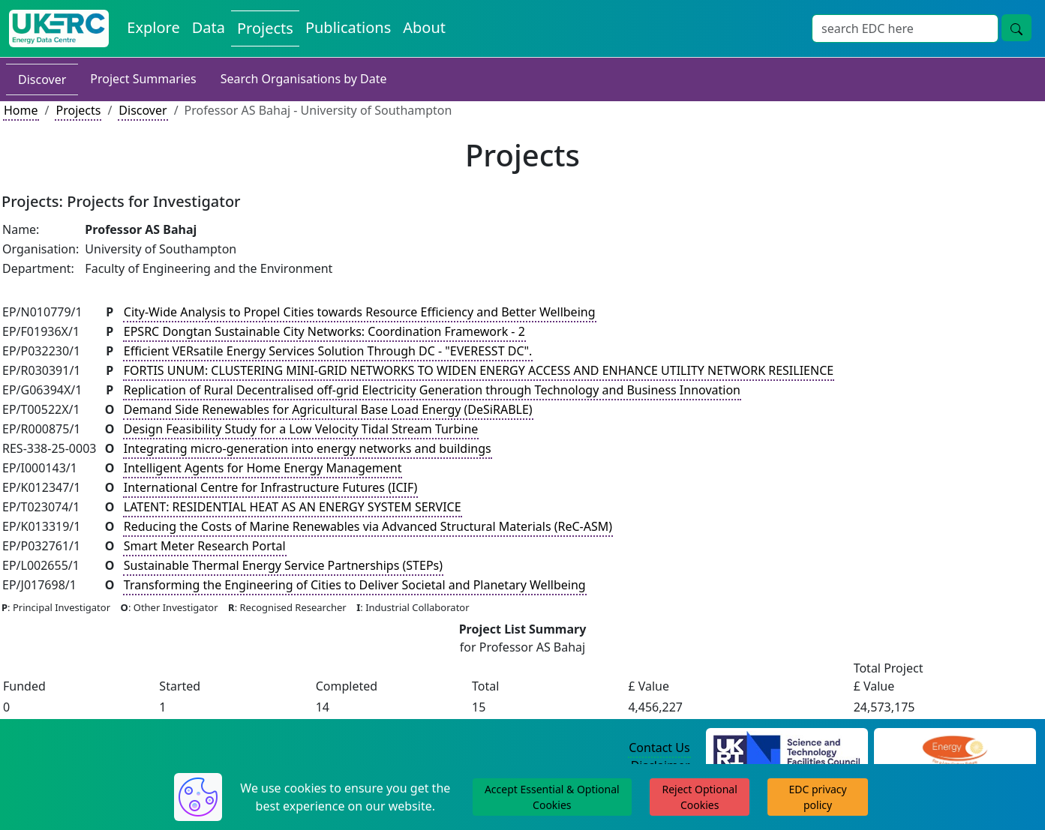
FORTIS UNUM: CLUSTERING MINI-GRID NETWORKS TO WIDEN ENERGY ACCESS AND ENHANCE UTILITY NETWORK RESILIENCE (478, 370)
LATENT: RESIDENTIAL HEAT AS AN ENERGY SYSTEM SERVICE (292, 507)
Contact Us (659, 747)
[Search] (905, 28)
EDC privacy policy (817, 797)
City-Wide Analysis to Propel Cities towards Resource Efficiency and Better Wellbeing (360, 312)
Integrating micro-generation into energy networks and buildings (307, 448)
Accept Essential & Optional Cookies (552, 797)
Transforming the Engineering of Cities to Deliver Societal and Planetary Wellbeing (355, 585)
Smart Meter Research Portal (205, 546)
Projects (265, 28)
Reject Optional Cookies (699, 797)
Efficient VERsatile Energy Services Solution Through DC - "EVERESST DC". (328, 351)
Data (208, 27)
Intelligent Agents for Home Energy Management (263, 468)
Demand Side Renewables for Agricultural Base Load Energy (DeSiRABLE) (328, 409)
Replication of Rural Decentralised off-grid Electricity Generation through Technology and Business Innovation (432, 390)
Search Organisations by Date (304, 78)
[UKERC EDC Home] (59, 28)
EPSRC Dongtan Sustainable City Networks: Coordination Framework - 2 (324, 331)
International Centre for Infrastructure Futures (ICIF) (271, 487)
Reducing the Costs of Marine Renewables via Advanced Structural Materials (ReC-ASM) (368, 526)
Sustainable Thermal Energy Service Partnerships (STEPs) (283, 565)
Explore (153, 27)
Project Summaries (143, 78)
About (424, 27)
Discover (42, 79)
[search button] (1016, 27)
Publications (348, 27)
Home (21, 110)
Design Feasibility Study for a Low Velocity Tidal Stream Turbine (301, 429)
